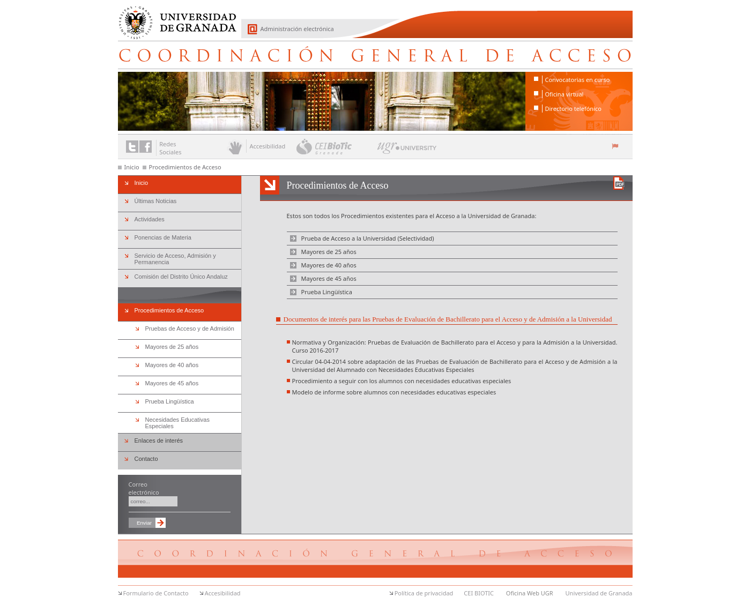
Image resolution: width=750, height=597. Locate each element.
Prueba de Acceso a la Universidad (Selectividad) (367, 238)
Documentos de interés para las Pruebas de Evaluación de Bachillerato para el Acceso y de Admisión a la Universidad (448, 319)
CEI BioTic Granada (336, 146)
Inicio (131, 167)
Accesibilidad (223, 593)
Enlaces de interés (159, 440)
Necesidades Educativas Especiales (177, 422)
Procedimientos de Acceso (185, 167)
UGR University (407, 151)
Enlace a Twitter (132, 146)
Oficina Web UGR (529, 593)
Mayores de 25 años (329, 252)
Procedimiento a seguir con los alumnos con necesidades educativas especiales (401, 381)
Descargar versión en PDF (619, 183)
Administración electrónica (297, 29)
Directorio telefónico (573, 109)
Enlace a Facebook (145, 146)
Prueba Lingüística (326, 292)
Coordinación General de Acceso (375, 55)
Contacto (146, 459)
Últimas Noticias (156, 201)
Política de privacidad (424, 593)
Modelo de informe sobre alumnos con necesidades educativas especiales (394, 392)
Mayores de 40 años (329, 265)
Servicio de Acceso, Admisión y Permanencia (175, 258)
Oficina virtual (564, 94)
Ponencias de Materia (163, 237)
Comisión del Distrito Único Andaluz (181, 276)
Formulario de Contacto (156, 593)
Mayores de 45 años (329, 278)
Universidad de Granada (173, 16)
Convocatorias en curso (577, 80)
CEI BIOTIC (479, 593)
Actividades (150, 219)
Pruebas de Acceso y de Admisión (189, 328)
